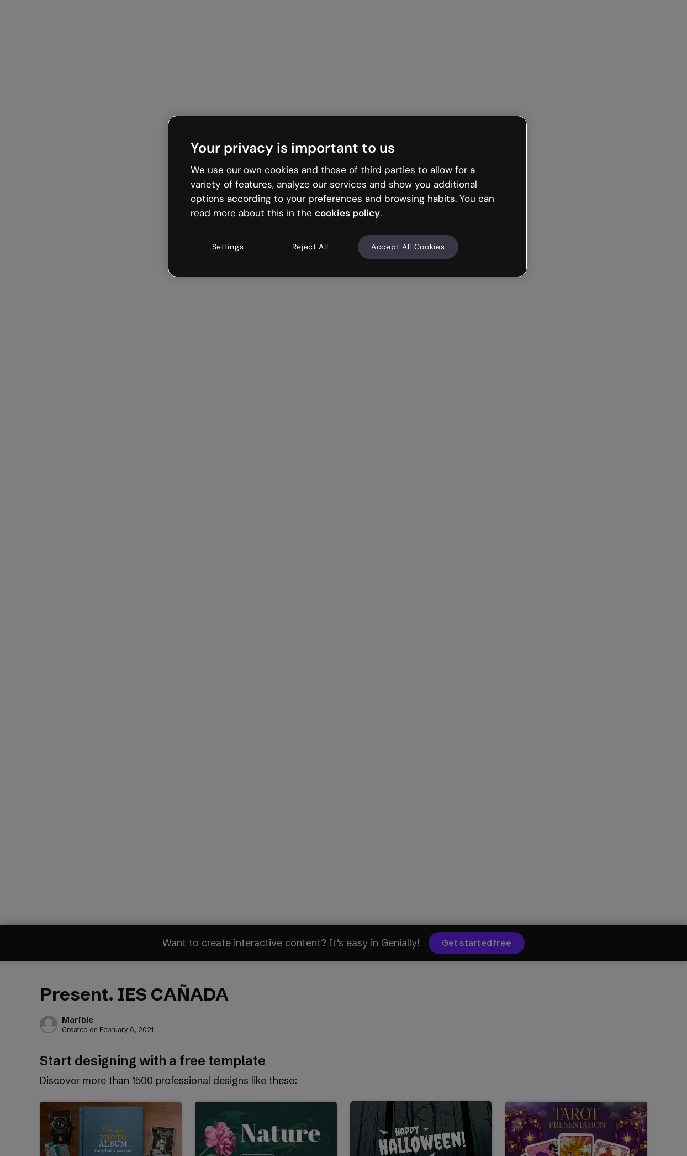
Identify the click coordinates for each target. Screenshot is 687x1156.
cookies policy (347, 213)
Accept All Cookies (408, 247)
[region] (347, 196)
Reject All (310, 247)
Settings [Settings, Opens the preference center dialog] (228, 247)
